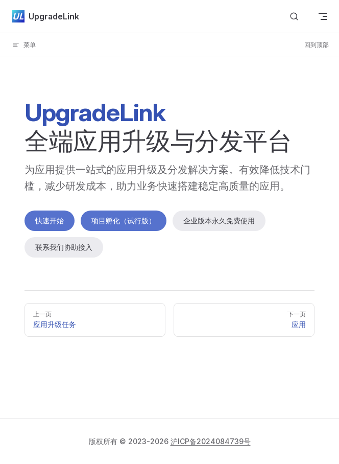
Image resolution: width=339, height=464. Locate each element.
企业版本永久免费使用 (219, 220)
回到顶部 (316, 45)
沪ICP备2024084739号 (211, 441)
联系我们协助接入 (63, 247)
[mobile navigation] (322, 16)
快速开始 (49, 220)
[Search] (294, 17)
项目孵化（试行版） (123, 220)
